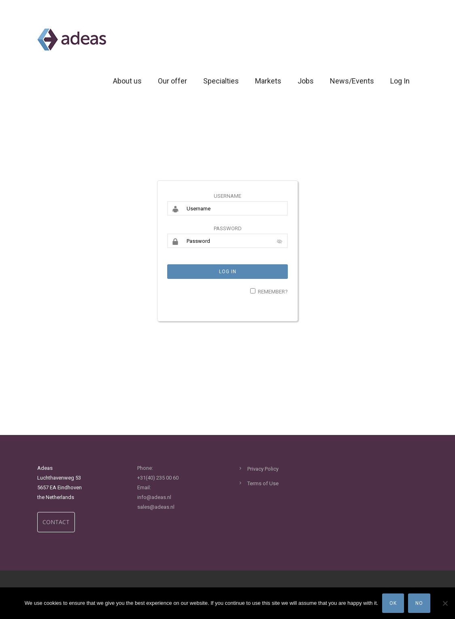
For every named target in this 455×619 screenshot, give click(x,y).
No (419, 603)
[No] (445, 603)
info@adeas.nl (154, 497)
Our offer (172, 81)
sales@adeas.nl (155, 507)
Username (227, 196)
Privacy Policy (263, 469)
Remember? (273, 292)
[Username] (227, 208)
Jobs (306, 81)
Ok (393, 603)
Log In (400, 81)
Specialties (221, 81)
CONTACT (56, 522)
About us (127, 81)
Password (228, 228)
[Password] (227, 240)
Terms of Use (263, 483)
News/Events (352, 81)
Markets (268, 81)
